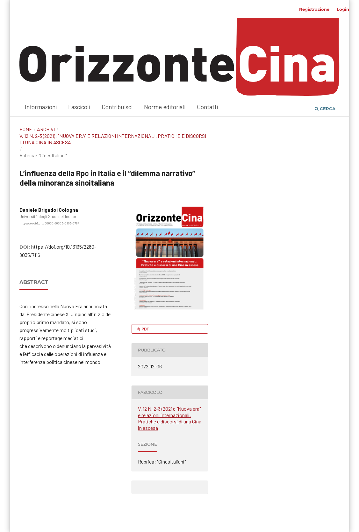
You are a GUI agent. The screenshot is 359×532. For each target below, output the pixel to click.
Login (343, 9)
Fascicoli (79, 106)
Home (25, 129)
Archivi (46, 129)
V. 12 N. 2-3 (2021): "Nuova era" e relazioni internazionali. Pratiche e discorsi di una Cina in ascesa (112, 139)
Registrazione (314, 9)
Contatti (207, 106)
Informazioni (41, 106)
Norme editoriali (164, 106)
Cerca (325, 108)
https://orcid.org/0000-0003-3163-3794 (49, 223)
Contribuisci (117, 106)
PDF (144, 328)
